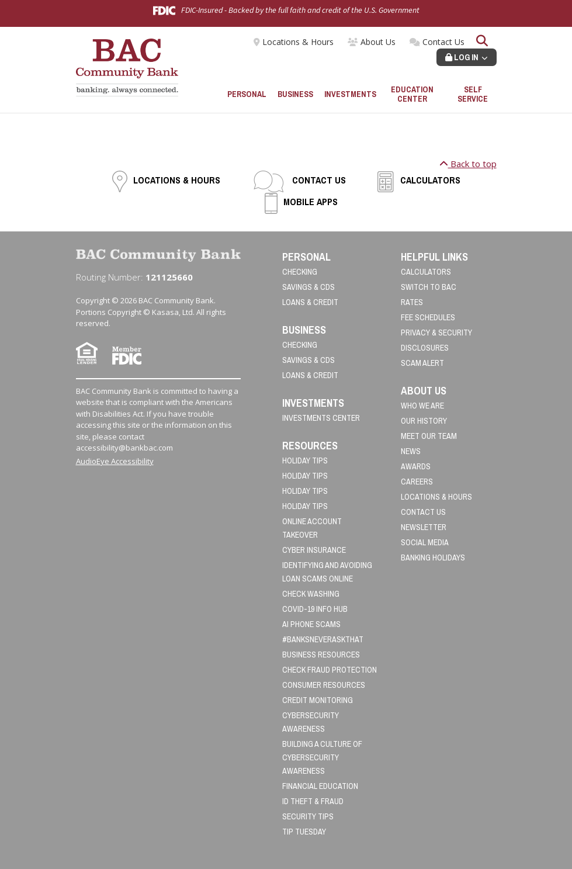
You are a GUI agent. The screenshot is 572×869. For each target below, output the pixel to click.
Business (295, 94)
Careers (417, 481)
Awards (416, 466)
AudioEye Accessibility (115, 461)
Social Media (425, 542)
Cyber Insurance (314, 550)
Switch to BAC (428, 287)
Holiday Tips (305, 460)
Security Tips (308, 816)
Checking (299, 271)
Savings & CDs (308, 287)
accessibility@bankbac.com (124, 447)
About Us (378, 41)
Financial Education (320, 786)
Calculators (430, 180)
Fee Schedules (428, 317)
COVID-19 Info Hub (315, 609)
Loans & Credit (310, 302)
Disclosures (425, 347)
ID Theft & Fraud (313, 801)
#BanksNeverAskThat (322, 639)
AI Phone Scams (311, 624)
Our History (424, 421)
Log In (462, 57)
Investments (350, 94)
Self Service (472, 94)
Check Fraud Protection (329, 669)
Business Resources (321, 654)
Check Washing (310, 593)
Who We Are (422, 405)
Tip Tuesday (304, 831)
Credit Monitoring (317, 700)
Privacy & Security (436, 332)
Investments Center (321, 418)
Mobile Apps (310, 201)
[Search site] (482, 42)
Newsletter (423, 527)
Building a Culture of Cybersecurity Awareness (322, 757)
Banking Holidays (433, 557)
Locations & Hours (298, 41)
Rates (412, 302)
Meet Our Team (429, 436)
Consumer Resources (323, 685)
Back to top (468, 163)
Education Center (412, 94)
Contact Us (443, 41)
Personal (246, 94)
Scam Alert (422, 363)
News (411, 451)
